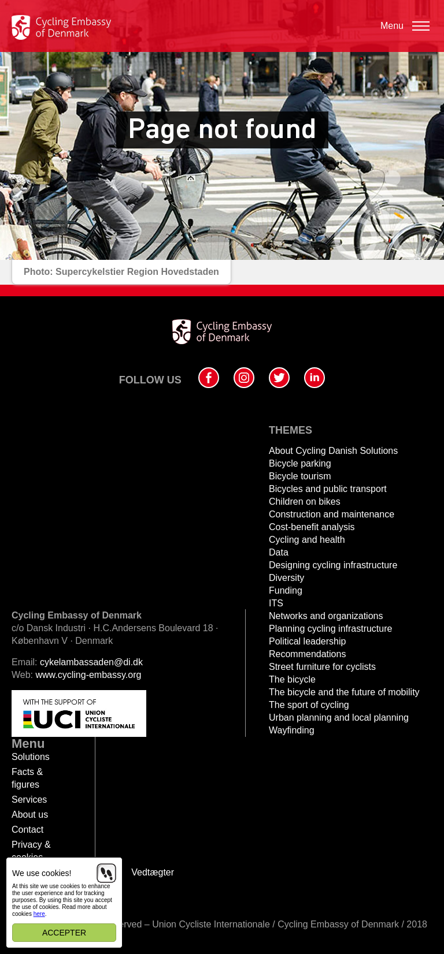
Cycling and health (307, 540)
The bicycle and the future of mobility (344, 692)
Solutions (31, 757)
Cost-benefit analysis (312, 527)
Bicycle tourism (300, 476)
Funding (285, 590)
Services (29, 799)
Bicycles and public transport (328, 489)
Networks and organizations (326, 616)
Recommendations (307, 654)
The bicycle (292, 679)
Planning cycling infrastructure (330, 628)
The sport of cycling (309, 705)
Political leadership (307, 641)
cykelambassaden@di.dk (91, 662)
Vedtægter (152, 872)
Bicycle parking (300, 463)
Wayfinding (291, 730)
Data (278, 552)
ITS (276, 603)
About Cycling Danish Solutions (333, 451)
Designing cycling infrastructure (333, 565)
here (39, 914)
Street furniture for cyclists (322, 667)
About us (30, 814)
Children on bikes (305, 501)
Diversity (286, 578)
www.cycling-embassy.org (89, 675)
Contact (27, 829)
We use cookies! (41, 873)
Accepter (64, 932)
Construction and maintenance (331, 514)
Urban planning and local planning (339, 717)
